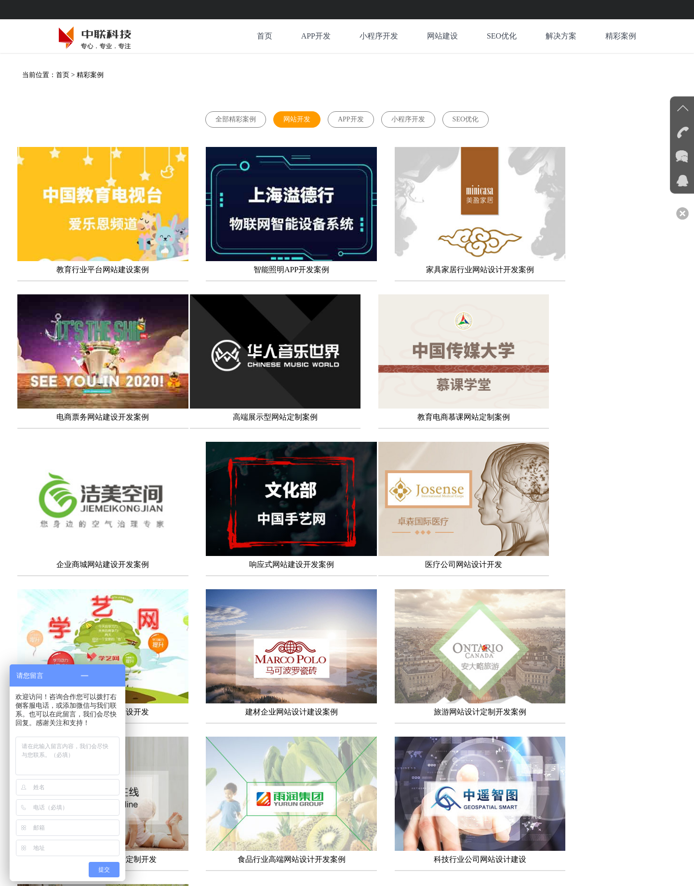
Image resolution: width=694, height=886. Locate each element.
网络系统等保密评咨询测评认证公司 (333, 822)
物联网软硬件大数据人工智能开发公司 (561, 822)
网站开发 (296, 119)
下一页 (329, 725)
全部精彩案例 (235, 119)
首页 (264, 36)
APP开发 (315, 36)
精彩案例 (620, 36)
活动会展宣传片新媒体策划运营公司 (445, 822)
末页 (364, 725)
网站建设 (442, 36)
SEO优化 (502, 36)
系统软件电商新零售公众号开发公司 (220, 822)
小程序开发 (379, 36)
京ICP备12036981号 (205, 870)
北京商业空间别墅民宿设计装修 (213, 833)
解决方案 (561, 36)
